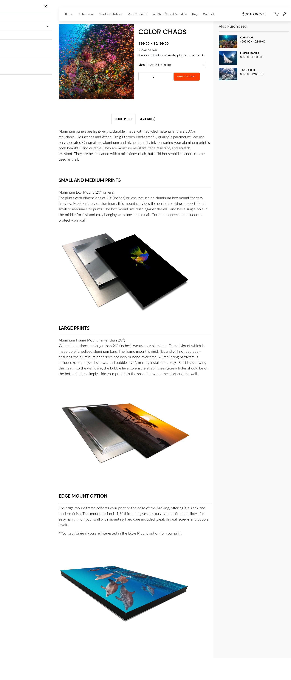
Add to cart (186, 76)
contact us (155, 55)
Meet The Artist (138, 14)
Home (69, 14)
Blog (195, 14)
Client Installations (110, 14)
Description (123, 137)
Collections (85, 14)
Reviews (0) (148, 137)
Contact (208, 14)
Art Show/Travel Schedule (170, 14)
